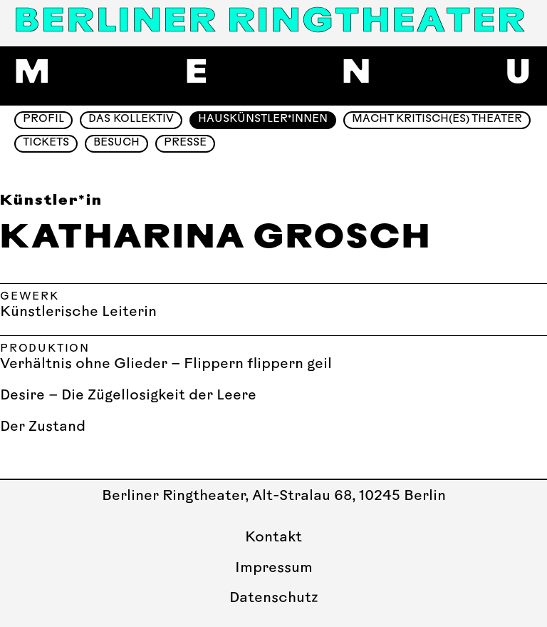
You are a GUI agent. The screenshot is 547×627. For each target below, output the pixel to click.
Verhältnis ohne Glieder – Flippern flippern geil (166, 364)
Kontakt (273, 538)
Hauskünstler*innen (263, 119)
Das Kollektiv (131, 119)
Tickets (46, 143)
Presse (185, 143)
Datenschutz (273, 598)
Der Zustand (42, 427)
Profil (43, 119)
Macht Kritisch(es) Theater (437, 119)
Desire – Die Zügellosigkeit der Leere (128, 396)
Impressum (274, 568)
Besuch (116, 143)
